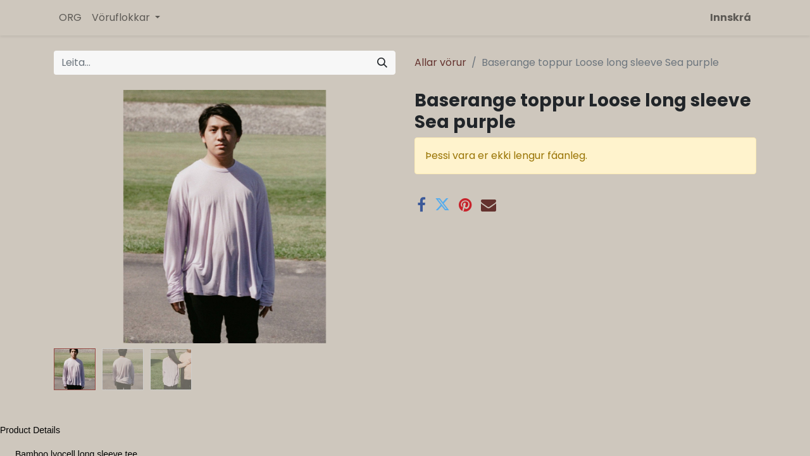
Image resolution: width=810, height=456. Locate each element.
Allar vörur (440, 62)
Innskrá (730, 17)
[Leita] (382, 63)
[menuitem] (70, 17)
